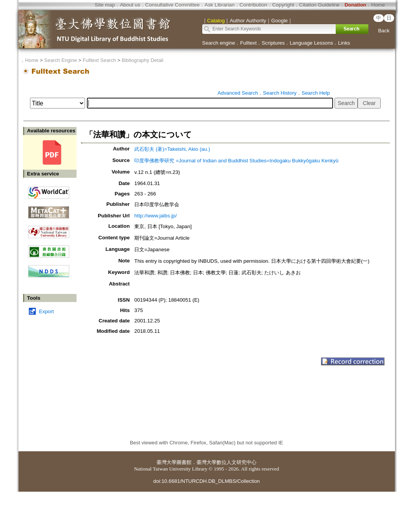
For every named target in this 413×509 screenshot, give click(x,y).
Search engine (218, 43)
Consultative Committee (172, 5)
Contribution (253, 5)
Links (344, 43)
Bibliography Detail (142, 60)
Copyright (283, 5)
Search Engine (60, 60)
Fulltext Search (99, 60)
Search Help (315, 93)
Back (384, 30)
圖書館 (184, 462)
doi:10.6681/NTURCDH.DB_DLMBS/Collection (206, 481)
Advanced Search (238, 93)
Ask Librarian (220, 5)
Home (378, 5)
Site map (105, 5)
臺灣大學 (167, 462)
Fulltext (248, 43)
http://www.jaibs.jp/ (155, 216)
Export (46, 311)
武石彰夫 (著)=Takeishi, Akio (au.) (172, 149)
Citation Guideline (319, 5)
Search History (279, 93)
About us (130, 5)
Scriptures (273, 43)
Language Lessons (311, 43)
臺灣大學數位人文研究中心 (226, 462)
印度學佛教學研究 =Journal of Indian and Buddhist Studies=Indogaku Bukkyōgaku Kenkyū (236, 161)
